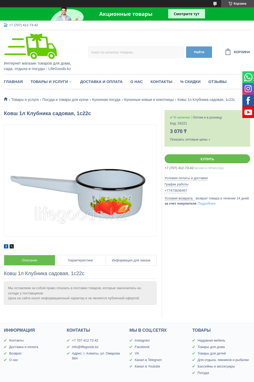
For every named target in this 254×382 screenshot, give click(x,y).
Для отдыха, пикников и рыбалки (223, 360)
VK (137, 353)
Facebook (142, 347)
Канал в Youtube (147, 366)
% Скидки (190, 82)
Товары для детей (211, 353)
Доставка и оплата (101, 82)
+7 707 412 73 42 (85, 340)
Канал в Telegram (148, 360)
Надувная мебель (211, 340)
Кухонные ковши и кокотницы (149, 100)
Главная (13, 82)
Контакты (161, 82)
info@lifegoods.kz (85, 347)
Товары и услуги (49, 82)
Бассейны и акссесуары (216, 366)
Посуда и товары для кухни (65, 100)
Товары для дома (211, 347)
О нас (136, 82)
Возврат (15, 353)
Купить (207, 159)
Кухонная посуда (106, 100)
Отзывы (217, 82)
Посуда (203, 373)
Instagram (142, 340)
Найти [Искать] (199, 52)
